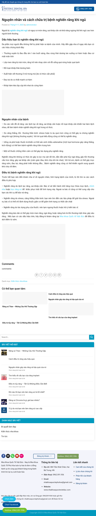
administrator (31, 25)
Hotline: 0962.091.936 (14, 510)
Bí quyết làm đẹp (8, 427)
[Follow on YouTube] (17, 456)
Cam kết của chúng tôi (85, 467)
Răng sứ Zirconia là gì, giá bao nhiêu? (24, 400)
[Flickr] (22, 456)
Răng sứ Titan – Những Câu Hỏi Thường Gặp (27, 351)
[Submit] (91, 337)
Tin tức (4, 436)
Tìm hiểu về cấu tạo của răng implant (24, 375)
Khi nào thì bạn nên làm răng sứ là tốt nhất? (27, 392)
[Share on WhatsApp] (37, 275)
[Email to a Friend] (50, 275)
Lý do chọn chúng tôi (84, 471)
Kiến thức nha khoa (19, 281)
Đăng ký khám (81, 483)
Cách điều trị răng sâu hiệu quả (21, 359)
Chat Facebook (11, 504)
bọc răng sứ (16, 189)
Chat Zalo (9, 499)
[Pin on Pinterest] (55, 275)
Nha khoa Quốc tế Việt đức (72, 216)
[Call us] (12, 456)
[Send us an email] (8, 456)
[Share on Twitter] (46, 275)
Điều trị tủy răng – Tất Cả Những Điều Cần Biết (28, 384)
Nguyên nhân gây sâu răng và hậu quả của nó (27, 367)
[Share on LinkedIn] (59, 275)
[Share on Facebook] (41, 275)
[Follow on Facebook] (3, 456)
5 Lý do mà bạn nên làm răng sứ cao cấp (25, 408)
